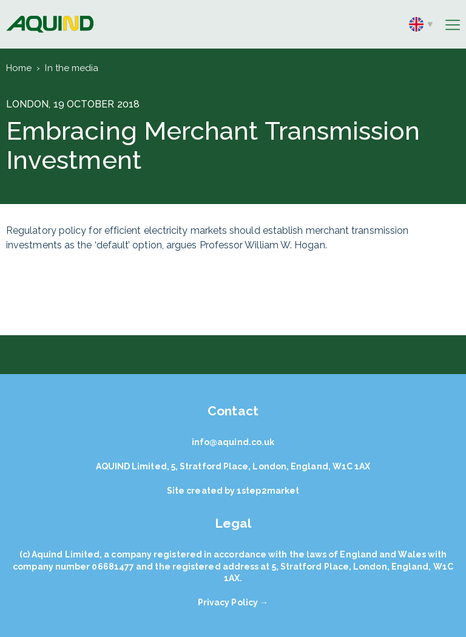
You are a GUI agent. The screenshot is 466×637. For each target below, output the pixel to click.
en (421, 24)
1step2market (268, 491)
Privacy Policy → (233, 602)
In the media (71, 68)
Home (19, 68)
